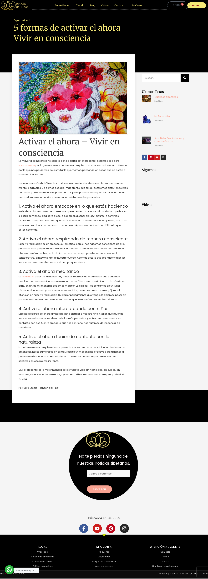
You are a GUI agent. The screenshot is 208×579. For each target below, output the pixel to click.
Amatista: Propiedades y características (169, 139)
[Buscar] (185, 78)
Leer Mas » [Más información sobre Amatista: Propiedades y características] (158, 145)
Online (105, 5)
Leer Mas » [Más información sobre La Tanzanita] (158, 120)
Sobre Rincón (62, 5)
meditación (28, 276)
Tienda (80, 5)
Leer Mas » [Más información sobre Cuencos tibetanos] (158, 101)
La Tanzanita (162, 116)
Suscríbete (99, 489)
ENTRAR (194, 5)
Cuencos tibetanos (166, 97)
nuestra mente (28, 165)
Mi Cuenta (138, 5)
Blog (92, 5)
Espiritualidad (22, 20)
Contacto (120, 5)
